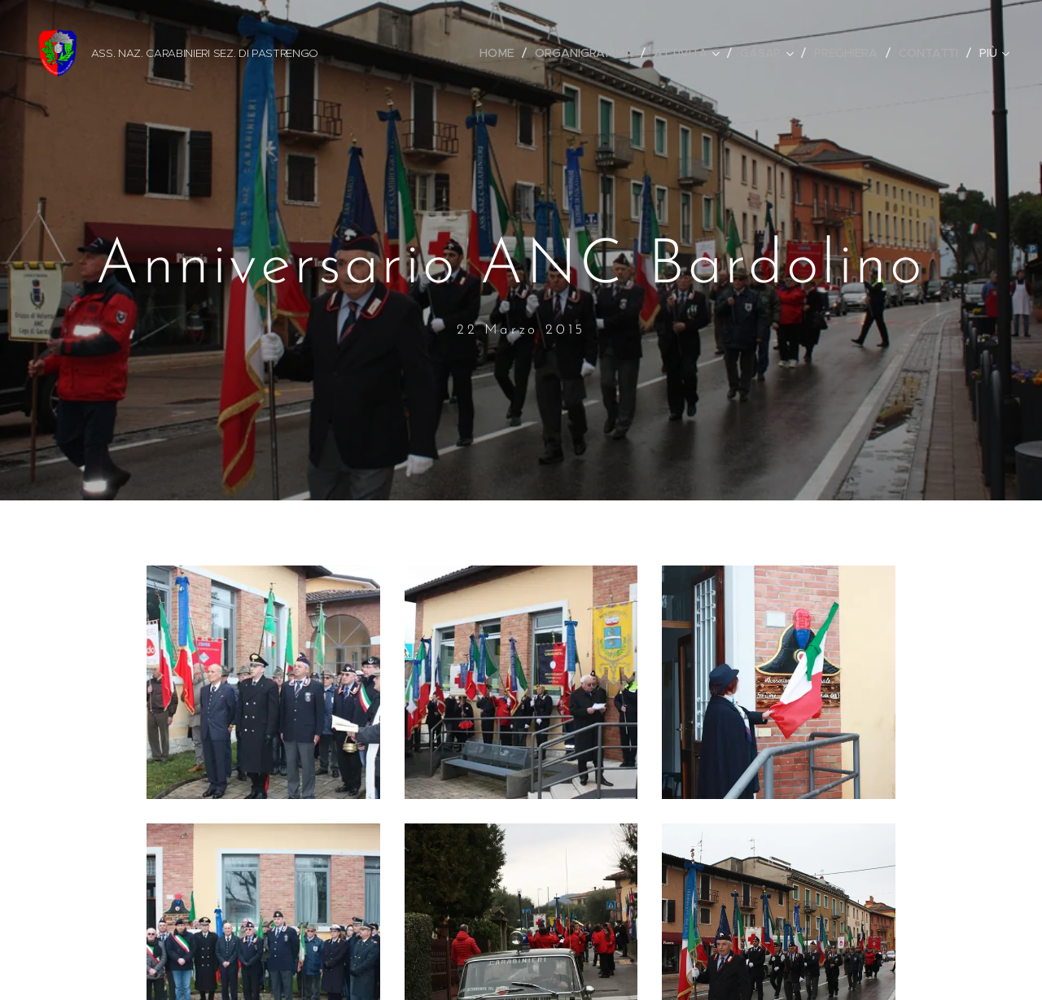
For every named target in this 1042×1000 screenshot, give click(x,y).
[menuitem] (501, 53)
